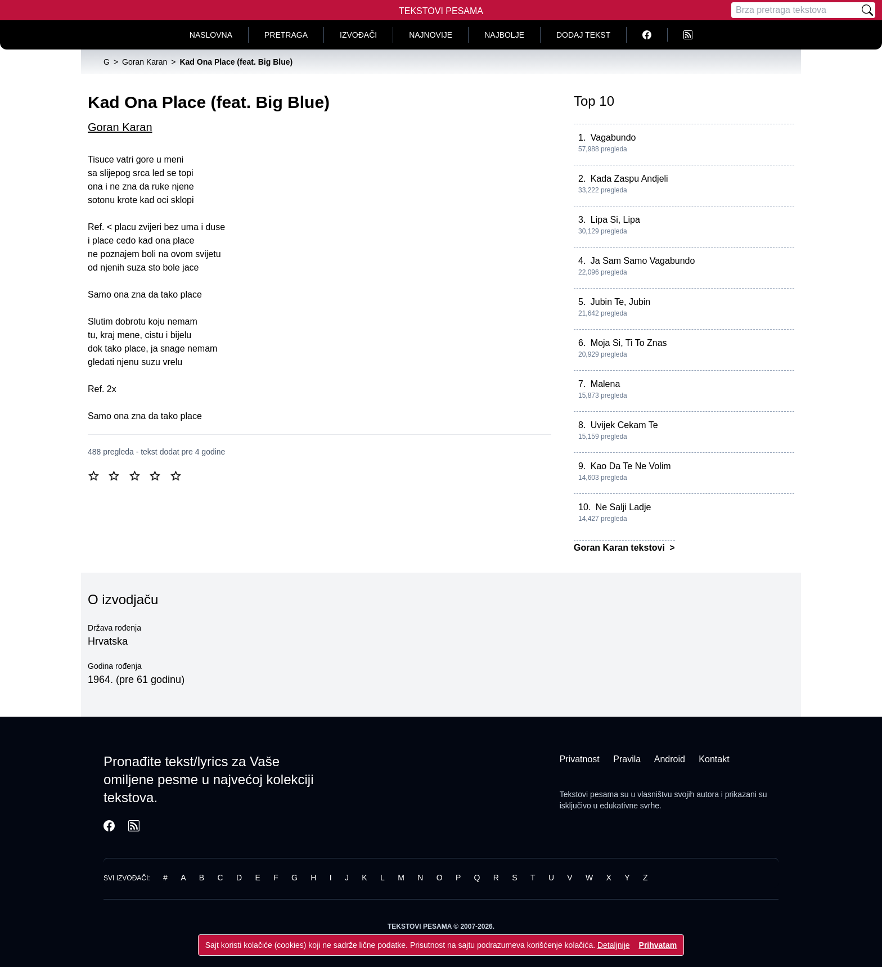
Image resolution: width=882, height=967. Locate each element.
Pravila (627, 759)
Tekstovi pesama (589, 794)
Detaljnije (613, 945)
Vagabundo (613, 137)
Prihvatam (658, 945)
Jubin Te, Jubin (620, 302)
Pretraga (286, 34)
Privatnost (580, 759)
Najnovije (430, 34)
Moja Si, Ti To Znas (629, 343)
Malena (605, 384)
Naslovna (211, 34)
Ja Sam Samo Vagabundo (643, 261)
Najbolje (504, 34)
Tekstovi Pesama (441, 11)
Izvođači (358, 34)
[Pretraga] (795, 10)
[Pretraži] (867, 10)
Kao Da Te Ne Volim (631, 466)
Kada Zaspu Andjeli (629, 178)
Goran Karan (120, 127)
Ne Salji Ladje (623, 507)
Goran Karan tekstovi (620, 547)
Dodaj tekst (583, 34)
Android (669, 759)
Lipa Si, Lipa (615, 219)
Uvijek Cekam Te (624, 425)
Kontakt (714, 759)
